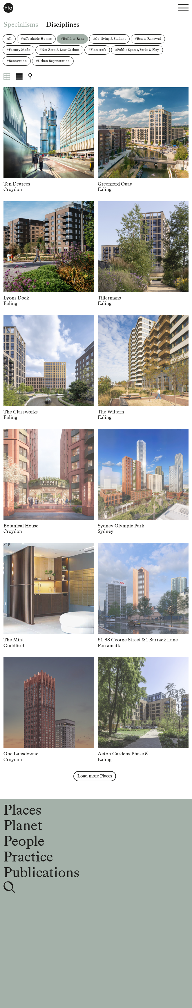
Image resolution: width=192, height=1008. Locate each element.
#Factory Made (18, 50)
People (23, 840)
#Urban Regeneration (53, 61)
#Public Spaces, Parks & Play (137, 50)
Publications (41, 872)
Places (22, 809)
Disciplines (62, 24)
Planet (22, 825)
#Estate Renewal (148, 39)
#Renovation (17, 61)
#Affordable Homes (36, 39)
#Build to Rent (72, 39)
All (9, 39)
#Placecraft (97, 50)
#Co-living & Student (109, 39)
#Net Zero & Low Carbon (59, 50)
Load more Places (94, 776)
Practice (28, 856)
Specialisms (20, 24)
